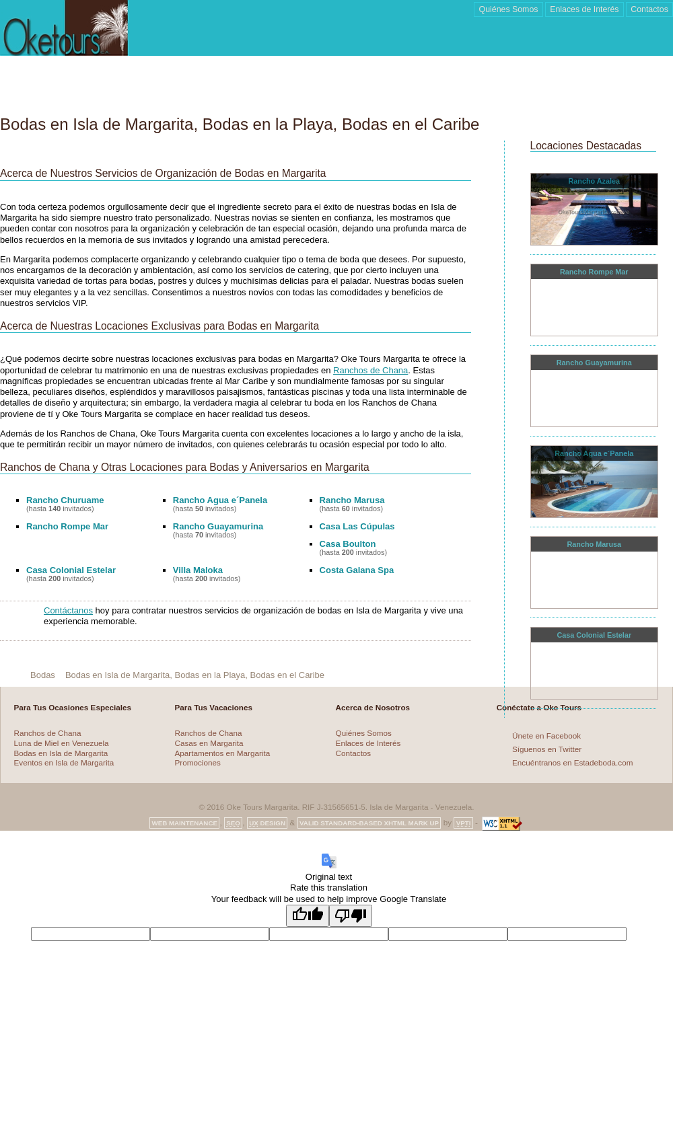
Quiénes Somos (364, 732)
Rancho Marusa (352, 500)
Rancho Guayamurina (218, 526)
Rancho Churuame (65, 500)
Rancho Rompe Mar (67, 526)
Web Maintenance (184, 823)
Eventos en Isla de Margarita (64, 762)
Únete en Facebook (546, 734)
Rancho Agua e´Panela (220, 500)
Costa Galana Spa (357, 570)
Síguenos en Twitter (546, 749)
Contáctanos (68, 610)
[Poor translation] (350, 916)
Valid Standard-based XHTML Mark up (369, 823)
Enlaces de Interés (368, 743)
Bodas (42, 675)
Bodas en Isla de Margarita (61, 753)
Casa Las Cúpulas (357, 526)
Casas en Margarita (209, 743)
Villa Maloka (198, 570)
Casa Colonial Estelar (71, 570)
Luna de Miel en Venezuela (61, 743)
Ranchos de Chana (370, 370)
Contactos (353, 753)
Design (267, 823)
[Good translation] (307, 916)
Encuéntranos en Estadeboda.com (572, 762)
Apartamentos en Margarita (223, 753)
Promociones (198, 762)
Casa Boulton (348, 544)
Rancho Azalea (594, 181)
